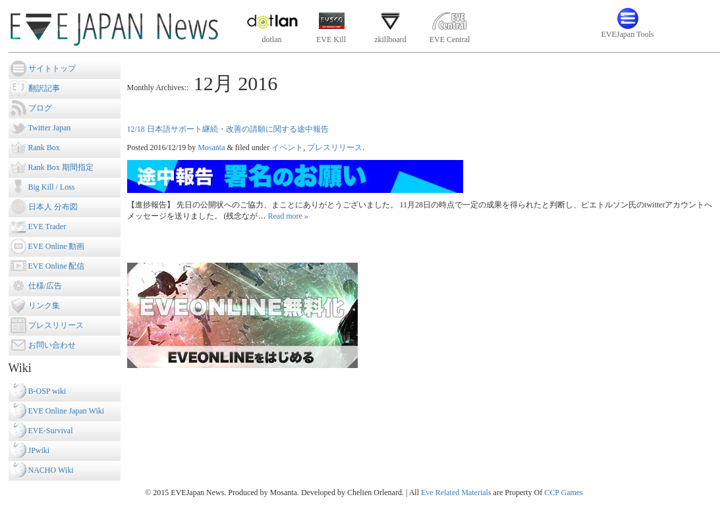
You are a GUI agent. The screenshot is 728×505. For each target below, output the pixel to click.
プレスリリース (334, 147)
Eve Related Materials (456, 492)
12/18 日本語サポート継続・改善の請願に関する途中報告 (228, 129)
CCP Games (563, 492)
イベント (287, 147)
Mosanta (211, 147)
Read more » (288, 216)
